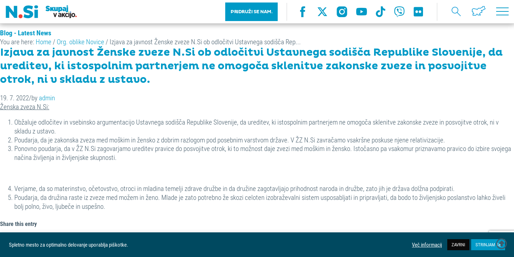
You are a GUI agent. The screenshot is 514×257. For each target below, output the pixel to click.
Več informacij (427, 245)
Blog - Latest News (25, 32)
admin (47, 97)
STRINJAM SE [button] (488, 244)
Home (43, 41)
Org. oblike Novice (80, 41)
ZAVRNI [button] (458, 244)
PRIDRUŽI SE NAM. (251, 14)
